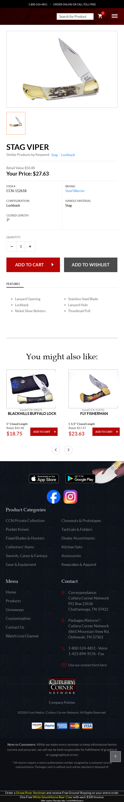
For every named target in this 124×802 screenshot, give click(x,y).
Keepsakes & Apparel (78, 564)
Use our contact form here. (87, 665)
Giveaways (15, 609)
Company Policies (62, 702)
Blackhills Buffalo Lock (32, 414)
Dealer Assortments (78, 538)
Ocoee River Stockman (31, 793)
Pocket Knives (17, 529)
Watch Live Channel (22, 636)
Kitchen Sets (71, 547)
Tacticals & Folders (76, 529)
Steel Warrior (75, 191)
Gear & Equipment (21, 564)
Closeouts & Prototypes (81, 520)
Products (13, 601)
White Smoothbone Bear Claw (52, 797)
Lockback (68, 155)
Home (11, 592)
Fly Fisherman (94, 414)
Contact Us (15, 627)
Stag (54, 155)
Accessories (71, 555)
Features (13, 284)
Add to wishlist (90, 264)
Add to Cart (29, 264)
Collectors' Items (20, 547)
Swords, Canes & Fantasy (26, 555)
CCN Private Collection (25, 520)
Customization (18, 618)
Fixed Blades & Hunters (25, 538)
